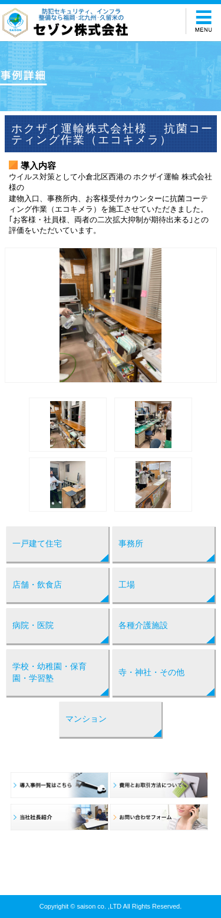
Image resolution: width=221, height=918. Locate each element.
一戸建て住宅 (37, 543)
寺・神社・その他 (151, 672)
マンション (86, 718)
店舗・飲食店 (37, 584)
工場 (126, 584)
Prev (20, 315)
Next (201, 315)
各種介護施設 (143, 625)
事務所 (130, 543)
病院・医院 (33, 625)
